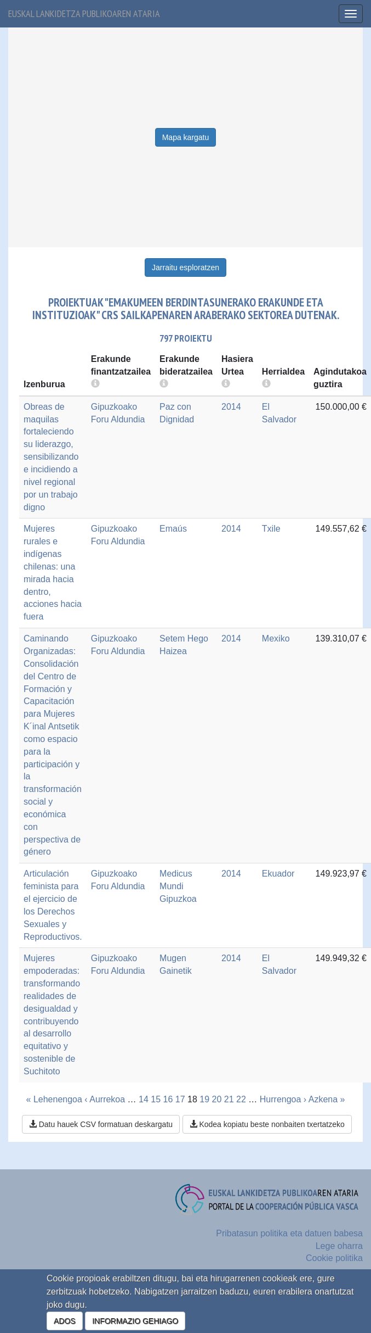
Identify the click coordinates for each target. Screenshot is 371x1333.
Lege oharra (339, 1246)
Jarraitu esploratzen (185, 267)
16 (168, 1099)
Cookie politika (334, 1258)
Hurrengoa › (283, 1099)
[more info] (225, 384)
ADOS (65, 1321)
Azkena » (327, 1099)
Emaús (173, 528)
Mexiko (276, 638)
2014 (231, 406)
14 (144, 1099)
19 (204, 1099)
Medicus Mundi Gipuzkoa (178, 886)
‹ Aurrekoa (104, 1099)
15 (156, 1099)
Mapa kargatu (185, 137)
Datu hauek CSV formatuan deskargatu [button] (101, 1124)
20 (217, 1099)
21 (229, 1099)
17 (180, 1099)
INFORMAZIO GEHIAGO (135, 1321)
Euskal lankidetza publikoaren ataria (84, 13)
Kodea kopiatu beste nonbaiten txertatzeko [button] (267, 1124)
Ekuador (278, 873)
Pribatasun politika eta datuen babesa (289, 1233)
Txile (271, 528)
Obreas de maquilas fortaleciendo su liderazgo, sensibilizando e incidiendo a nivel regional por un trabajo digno (51, 457)
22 (241, 1099)
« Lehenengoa (54, 1099)
